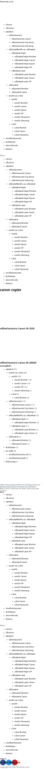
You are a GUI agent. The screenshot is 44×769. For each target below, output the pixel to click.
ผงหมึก (14, 99)
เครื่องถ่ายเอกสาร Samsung (22, 46)
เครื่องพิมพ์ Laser (18, 71)
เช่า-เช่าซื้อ (9, 451)
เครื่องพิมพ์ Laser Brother (25, 74)
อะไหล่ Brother (20, 127)
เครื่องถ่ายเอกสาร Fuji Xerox (22, 42)
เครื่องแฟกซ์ (13, 85)
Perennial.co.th (6, 1)
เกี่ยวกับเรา (10, 28)
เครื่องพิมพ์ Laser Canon (24, 78)
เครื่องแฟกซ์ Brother (19, 88)
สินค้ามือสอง (10, 142)
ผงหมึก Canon (20, 106)
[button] (22, 155)
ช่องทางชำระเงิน (12, 145)
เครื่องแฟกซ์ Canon (19, 92)
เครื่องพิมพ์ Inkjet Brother (25, 56)
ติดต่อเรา (9, 149)
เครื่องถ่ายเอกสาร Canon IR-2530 (17, 328)
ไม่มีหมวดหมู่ (10, 461)
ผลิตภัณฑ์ (9, 31)
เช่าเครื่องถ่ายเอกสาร (13, 138)
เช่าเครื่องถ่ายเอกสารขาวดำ (19, 454)
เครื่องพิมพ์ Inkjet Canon (24, 60)
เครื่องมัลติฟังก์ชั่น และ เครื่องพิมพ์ (22, 49)
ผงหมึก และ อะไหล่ (16, 95)
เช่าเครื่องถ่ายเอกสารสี (17, 458)
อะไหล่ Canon (19, 131)
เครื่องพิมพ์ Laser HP (22, 81)
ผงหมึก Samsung (21, 120)
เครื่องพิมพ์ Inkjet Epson (24, 63)
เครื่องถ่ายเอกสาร (15, 35)
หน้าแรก (9, 24)
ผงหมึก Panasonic (22, 117)
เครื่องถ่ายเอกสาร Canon (21, 39)
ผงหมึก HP (18, 113)
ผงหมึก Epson (20, 110)
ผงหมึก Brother (21, 103)
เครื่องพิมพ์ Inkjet (18, 53)
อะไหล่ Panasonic (21, 135)
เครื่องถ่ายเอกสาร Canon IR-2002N (18, 363)
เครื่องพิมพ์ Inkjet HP (23, 67)
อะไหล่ (13, 124)
